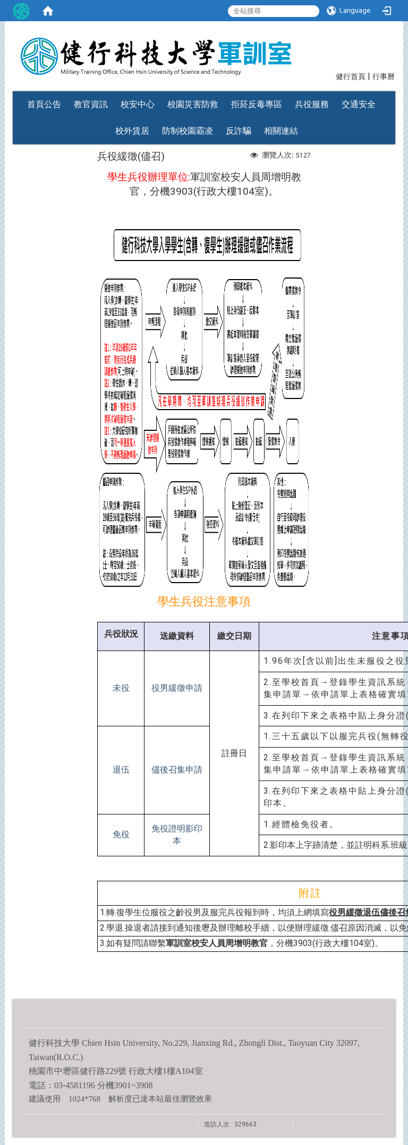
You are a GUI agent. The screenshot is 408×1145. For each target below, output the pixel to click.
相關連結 (281, 131)
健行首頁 (351, 77)
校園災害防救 (192, 104)
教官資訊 (91, 104)
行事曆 (383, 77)
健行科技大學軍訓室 (207, 49)
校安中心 (138, 104)
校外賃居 (132, 131)
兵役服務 (312, 104)
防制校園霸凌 (187, 131)
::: (331, 76)
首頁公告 (44, 104)
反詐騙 (238, 131)
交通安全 (359, 104)
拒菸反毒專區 (256, 104)
